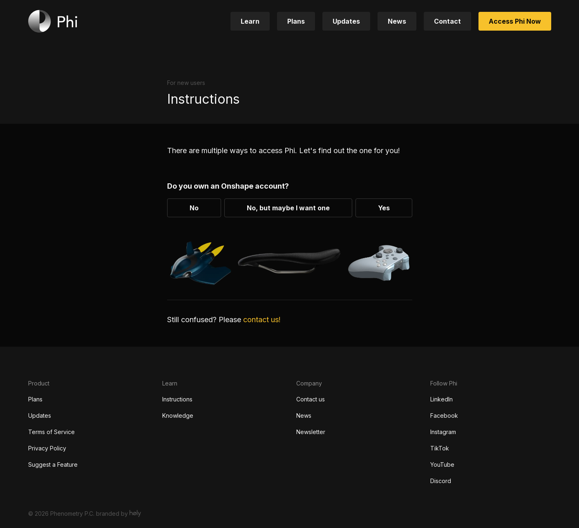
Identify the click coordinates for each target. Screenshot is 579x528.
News (303, 415)
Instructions (177, 399)
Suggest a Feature (53, 464)
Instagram (443, 431)
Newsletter (310, 431)
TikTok (439, 448)
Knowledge (177, 415)
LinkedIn (441, 399)
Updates (39, 415)
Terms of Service (51, 431)
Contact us (310, 399)
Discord (440, 480)
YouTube (442, 464)
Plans (35, 399)
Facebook (444, 415)
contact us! (261, 319)
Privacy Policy (47, 448)
